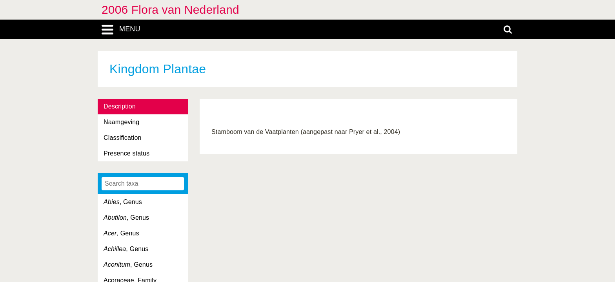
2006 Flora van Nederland (170, 9)
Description (120, 106)
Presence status (126, 153)
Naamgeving (121, 122)
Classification (123, 137)
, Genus (123, 202)
